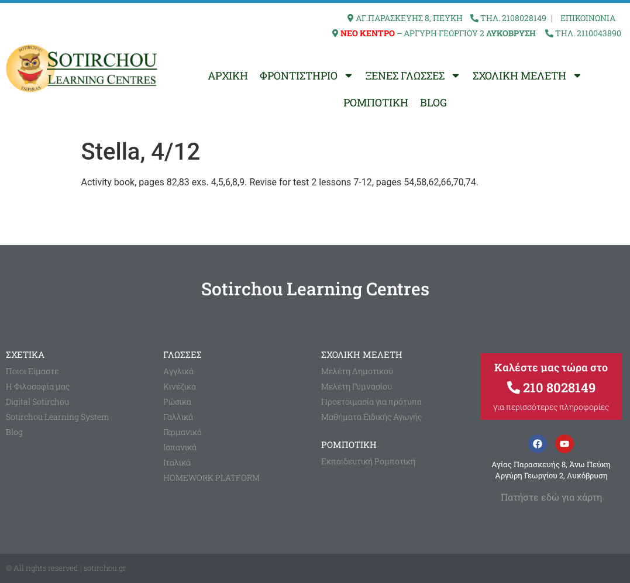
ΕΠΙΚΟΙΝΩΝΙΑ (587, 17)
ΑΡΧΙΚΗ (228, 75)
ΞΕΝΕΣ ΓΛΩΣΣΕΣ (413, 75)
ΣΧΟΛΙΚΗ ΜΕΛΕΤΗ (528, 75)
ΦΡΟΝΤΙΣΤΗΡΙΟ (307, 75)
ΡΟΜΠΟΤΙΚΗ (375, 102)
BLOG (433, 102)
